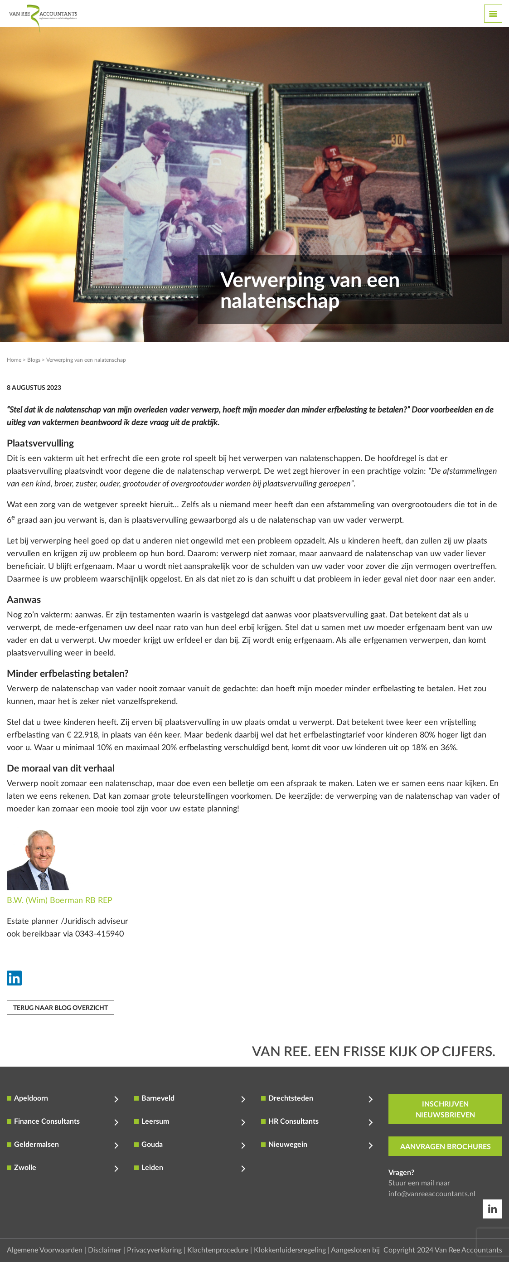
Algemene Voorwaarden (44, 1250)
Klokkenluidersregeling (290, 1250)
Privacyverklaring (154, 1250)
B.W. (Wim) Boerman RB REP (59, 901)
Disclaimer (104, 1250)
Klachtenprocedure (217, 1250)
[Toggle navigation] (493, 14)
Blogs (33, 360)
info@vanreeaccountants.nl (431, 1194)
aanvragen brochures (445, 1146)
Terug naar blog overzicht (60, 1008)
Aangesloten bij (355, 1250)
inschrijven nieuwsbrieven (445, 1110)
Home (14, 360)
